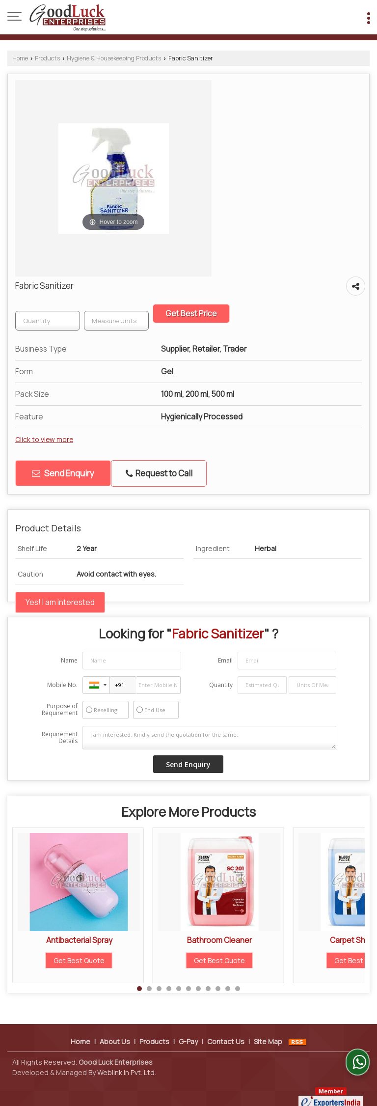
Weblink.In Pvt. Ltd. (126, 1062)
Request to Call (159, 473)
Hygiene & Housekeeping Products (114, 58)
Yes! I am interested (60, 602)
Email (225, 660)
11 (237, 988)
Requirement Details (60, 738)
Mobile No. (62, 685)
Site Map (268, 1031)
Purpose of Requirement (60, 710)
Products (47, 58)
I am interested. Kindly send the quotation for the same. (209, 737)
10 (227, 988)
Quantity (221, 685)
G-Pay (188, 1031)
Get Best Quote (79, 960)
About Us (115, 1031)
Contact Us (225, 1031)
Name (69, 660)
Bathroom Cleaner (219, 940)
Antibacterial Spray (79, 940)
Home (20, 58)
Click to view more (44, 439)
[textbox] (116, 321)
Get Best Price (191, 313)
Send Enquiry (63, 473)
